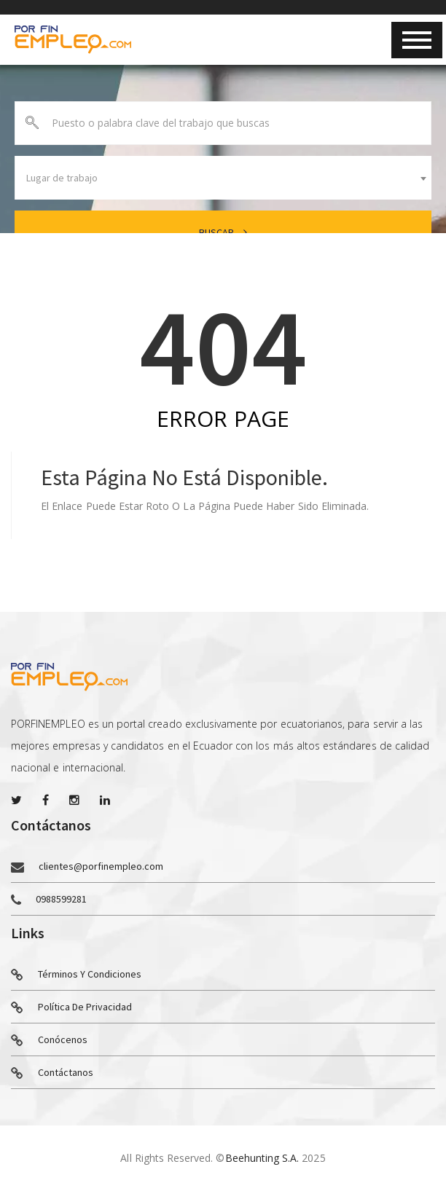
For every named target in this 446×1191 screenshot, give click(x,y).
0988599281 (61, 898)
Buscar (223, 232)
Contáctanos (52, 1073)
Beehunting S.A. (262, 1158)
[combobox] (223, 178)
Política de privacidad (71, 1007)
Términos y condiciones (76, 974)
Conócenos (49, 1040)
